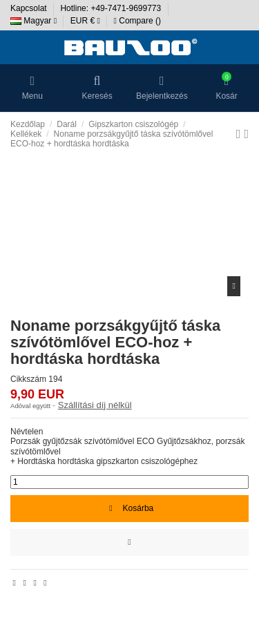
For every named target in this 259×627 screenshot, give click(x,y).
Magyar (33, 21)
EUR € (85, 21)
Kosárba (129, 508)
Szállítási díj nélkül (95, 405)
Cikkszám (28, 379)
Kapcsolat (29, 8)
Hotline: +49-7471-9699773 (111, 8)
